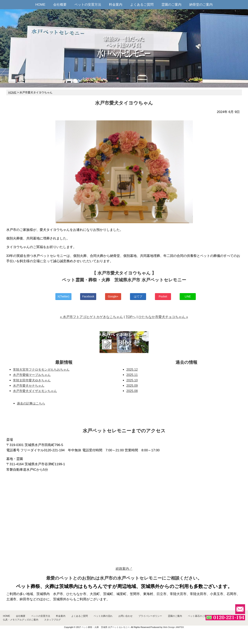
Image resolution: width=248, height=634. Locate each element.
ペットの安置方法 (87, 4)
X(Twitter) (63, 296)
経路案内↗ (124, 569)
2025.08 (132, 391)
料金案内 (115, 4)
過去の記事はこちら (31, 403)
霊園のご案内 (171, 4)
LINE (188, 296)
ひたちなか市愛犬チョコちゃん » (163, 317)
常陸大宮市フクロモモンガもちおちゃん (41, 369)
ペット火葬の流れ (103, 616)
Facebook (88, 296)
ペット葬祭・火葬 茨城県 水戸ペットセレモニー (105, 627)
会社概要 (60, 4)
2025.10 (132, 380)
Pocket (163, 296)
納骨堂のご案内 (201, 4)
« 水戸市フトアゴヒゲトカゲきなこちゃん (91, 317)
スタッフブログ (52, 619)
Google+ (113, 296)
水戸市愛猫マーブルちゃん (32, 375)
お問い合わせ (125, 616)
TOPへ (131, 317)
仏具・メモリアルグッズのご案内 (20, 619)
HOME (40, 4)
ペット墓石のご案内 (198, 616)
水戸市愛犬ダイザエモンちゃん (35, 391)
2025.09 (132, 385)
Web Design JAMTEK (173, 627)
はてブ (138, 296)
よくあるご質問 (142, 4)
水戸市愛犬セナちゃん (28, 385)
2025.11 (132, 375)
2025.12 (132, 369)
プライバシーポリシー (150, 616)
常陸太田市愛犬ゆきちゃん (32, 380)
